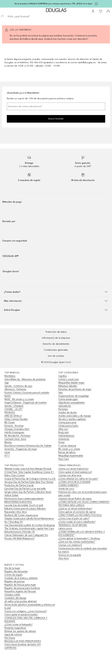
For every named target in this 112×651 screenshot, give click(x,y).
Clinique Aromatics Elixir (16, 429)
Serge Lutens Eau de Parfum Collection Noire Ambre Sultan (27, 494)
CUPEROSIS (10, 647)
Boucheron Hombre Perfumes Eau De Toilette (27, 445)
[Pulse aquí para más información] (96, 4)
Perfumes (63, 409)
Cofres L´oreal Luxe (68, 379)
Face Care (63, 459)
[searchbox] (56, 16)
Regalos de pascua (14, 581)
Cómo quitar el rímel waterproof (75, 472)
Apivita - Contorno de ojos (18, 386)
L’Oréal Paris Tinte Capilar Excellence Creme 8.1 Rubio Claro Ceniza (29, 474)
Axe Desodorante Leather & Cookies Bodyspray (29, 525)
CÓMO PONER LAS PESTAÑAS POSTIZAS (80, 515)
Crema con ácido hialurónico (73, 468)
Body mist (63, 432)
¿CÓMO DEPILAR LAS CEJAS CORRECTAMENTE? (84, 502)
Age (6, 382)
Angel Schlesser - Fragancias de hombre (25, 402)
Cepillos (62, 376)
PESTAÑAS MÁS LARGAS (71, 505)
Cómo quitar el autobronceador (21, 614)
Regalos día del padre (16, 571)
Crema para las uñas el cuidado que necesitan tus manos (82, 550)
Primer (61, 442)
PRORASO (9, 412)
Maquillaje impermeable (70, 455)
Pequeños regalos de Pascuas (20, 591)
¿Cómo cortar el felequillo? (18, 624)
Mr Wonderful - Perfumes (17, 435)
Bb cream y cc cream (69, 449)
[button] (56, 291)
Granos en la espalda (69, 555)
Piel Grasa (9, 637)
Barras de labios (67, 452)
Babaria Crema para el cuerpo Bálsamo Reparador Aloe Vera (25, 510)
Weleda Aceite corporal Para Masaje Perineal (27, 468)
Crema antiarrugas (68, 399)
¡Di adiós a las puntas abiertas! (20, 601)
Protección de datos (56, 332)
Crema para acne (67, 422)
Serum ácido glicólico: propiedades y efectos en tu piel (29, 606)
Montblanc (10, 376)
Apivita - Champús (13, 406)
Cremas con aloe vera (69, 475)
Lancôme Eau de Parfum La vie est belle (25, 488)
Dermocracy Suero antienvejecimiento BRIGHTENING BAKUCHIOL (24, 500)
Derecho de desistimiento (56, 344)
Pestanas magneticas (15, 628)
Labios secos (65, 528)
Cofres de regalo (13, 574)
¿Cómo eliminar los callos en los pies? (78, 478)
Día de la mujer (12, 568)
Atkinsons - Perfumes (15, 389)
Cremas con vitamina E (70, 545)
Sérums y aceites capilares (72, 419)
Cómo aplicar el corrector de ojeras (77, 512)
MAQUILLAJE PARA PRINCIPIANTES (22, 641)
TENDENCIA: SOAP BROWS (72, 525)
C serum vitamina (67, 445)
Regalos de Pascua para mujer (20, 584)
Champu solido (12, 594)
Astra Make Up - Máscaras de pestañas (25, 379)
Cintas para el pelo (68, 425)
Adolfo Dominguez (14, 432)
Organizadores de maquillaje (73, 396)
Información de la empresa (56, 338)
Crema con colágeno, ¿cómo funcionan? (25, 611)
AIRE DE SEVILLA (13, 415)
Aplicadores (64, 406)
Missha (8, 442)
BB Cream (9, 422)
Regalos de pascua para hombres (22, 588)
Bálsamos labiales (67, 386)
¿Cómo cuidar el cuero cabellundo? (77, 521)
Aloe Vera (63, 558)
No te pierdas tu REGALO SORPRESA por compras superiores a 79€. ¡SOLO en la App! (53, 4)
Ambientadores (66, 435)
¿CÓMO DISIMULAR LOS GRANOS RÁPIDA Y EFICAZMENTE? (81, 533)
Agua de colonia (13, 634)
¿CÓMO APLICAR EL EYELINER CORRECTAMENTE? (74, 484)
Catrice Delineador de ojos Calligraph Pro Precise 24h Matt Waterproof (26, 537)
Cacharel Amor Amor (15, 439)
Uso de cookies (56, 356)
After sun (63, 429)
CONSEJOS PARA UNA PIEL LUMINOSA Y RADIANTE (25, 620)
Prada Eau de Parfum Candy (19, 485)
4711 (7, 455)
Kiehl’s (7, 396)
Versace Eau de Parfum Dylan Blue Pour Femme (28, 482)
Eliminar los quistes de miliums (20, 631)
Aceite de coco (66, 488)
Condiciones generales (56, 350)
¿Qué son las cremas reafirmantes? (76, 541)
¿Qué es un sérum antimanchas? (75, 508)
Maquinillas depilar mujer (71, 382)
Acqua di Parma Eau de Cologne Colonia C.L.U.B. (30, 478)
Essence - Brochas (14, 425)
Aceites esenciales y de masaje (74, 415)
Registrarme (56, 119)
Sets (60, 392)
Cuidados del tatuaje (15, 598)
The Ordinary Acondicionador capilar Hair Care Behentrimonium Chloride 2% (29, 530)
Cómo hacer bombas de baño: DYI (22, 644)
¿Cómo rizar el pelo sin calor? (73, 518)
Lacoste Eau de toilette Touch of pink (23, 505)
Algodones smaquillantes (71, 402)
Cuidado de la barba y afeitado (21, 578)
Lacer (7, 452)
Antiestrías (63, 439)
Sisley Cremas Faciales (16, 419)
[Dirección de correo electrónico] (56, 106)
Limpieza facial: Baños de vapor (75, 498)
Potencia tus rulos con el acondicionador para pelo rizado (82, 494)
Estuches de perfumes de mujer (74, 389)
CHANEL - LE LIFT (13, 409)
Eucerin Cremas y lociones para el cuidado (26, 392)
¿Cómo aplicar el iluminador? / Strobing (79, 538)
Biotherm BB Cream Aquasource (21, 515)
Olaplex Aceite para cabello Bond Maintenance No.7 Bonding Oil (29, 520)
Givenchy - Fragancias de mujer (20, 449)
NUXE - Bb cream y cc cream (19, 399)
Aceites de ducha (67, 412)
